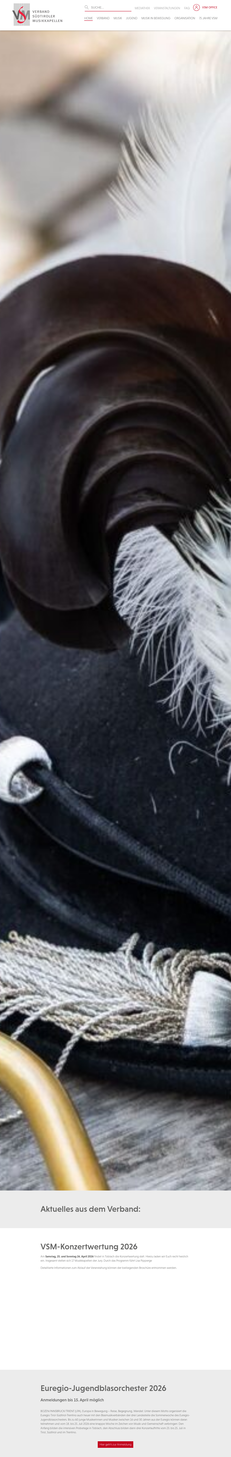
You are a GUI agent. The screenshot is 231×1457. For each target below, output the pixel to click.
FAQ (187, 8)
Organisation (184, 18)
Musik (118, 18)
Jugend (131, 18)
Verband (103, 18)
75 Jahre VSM (208, 18)
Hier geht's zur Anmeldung (115, 1444)
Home (88, 18)
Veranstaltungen (167, 8)
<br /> (116, 1314)
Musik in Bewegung (155, 18)
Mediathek (142, 8)
